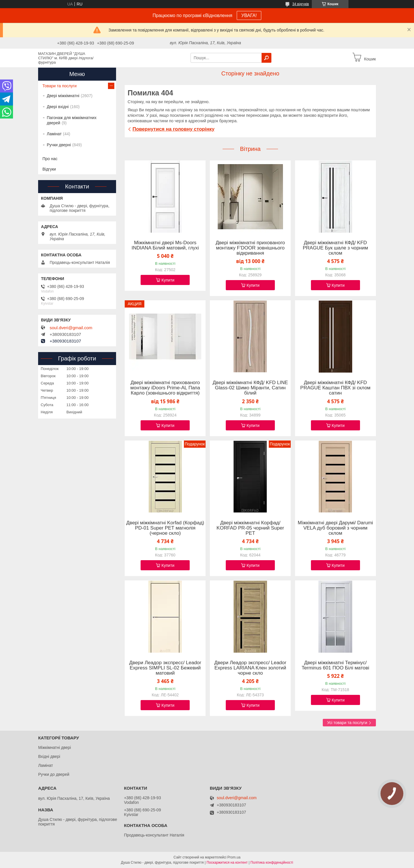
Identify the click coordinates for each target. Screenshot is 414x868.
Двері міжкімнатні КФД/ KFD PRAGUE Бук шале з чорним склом (335, 248)
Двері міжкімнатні (63, 95)
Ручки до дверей (53, 774)
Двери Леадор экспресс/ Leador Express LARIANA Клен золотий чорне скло (250, 668)
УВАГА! (249, 15)
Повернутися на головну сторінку (174, 129)
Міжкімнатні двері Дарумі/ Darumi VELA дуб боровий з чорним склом (335, 528)
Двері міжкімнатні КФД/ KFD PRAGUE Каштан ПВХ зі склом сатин (335, 388)
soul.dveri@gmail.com (71, 327)
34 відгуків (300, 4)
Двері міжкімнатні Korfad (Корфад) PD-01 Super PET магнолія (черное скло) (165, 528)
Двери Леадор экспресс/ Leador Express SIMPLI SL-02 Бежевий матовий (165, 668)
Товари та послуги (59, 86)
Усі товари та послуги (347, 722)
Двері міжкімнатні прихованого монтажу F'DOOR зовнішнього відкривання (250, 248)
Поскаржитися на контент (226, 862)
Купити (167, 280)
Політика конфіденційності (272, 862)
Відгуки (49, 169)
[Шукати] (266, 58)
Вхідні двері (49, 756)
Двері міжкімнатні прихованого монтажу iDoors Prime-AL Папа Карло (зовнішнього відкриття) (165, 388)
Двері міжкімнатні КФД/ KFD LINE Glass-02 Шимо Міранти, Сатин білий (250, 388)
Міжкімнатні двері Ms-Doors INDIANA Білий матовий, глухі (165, 245)
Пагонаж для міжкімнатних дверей (71, 120)
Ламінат (54, 134)
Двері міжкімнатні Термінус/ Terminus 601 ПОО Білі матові (335, 665)
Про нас (49, 158)
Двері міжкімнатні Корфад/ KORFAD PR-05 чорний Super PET (250, 528)
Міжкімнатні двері (54, 747)
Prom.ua (233, 857)
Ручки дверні (59, 144)
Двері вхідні (58, 106)
